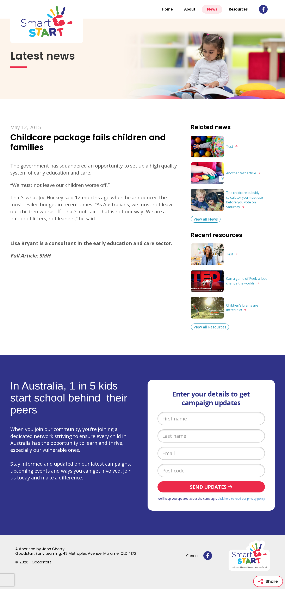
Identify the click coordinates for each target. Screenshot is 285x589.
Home (167, 9)
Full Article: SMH (30, 255)
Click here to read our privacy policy (241, 498)
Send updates (208, 486)
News (212, 9)
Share (268, 581)
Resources (238, 9)
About (190, 9)
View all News (206, 219)
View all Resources (210, 327)
